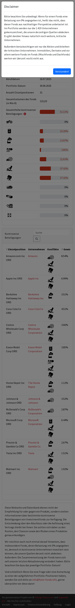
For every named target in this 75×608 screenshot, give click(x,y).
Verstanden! (62, 71)
